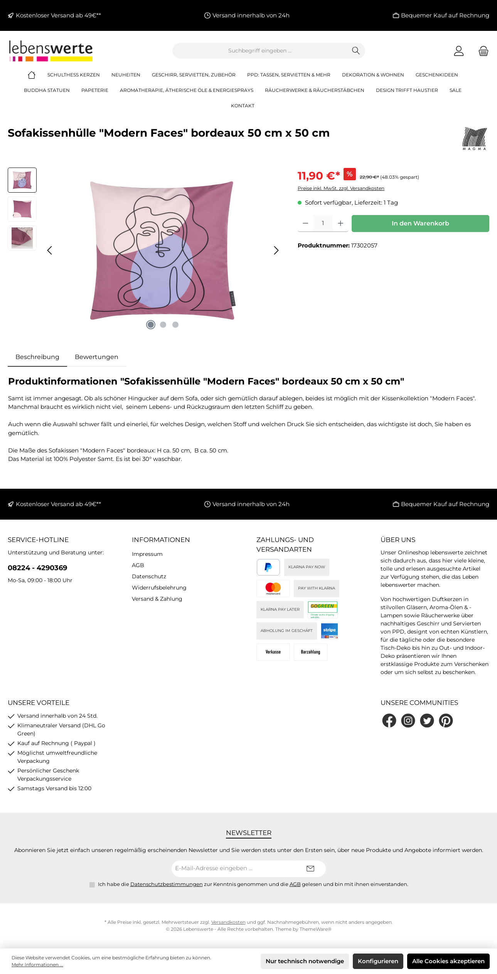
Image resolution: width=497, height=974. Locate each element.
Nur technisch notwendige (305, 961)
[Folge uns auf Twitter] (427, 720)
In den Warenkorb (420, 223)
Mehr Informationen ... (37, 964)
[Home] (37, 75)
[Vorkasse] (273, 652)
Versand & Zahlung (157, 598)
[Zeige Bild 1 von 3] (151, 325)
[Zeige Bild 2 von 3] (163, 325)
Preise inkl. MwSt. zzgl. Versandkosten (341, 188)
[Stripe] (329, 631)
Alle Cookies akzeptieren (448, 961)
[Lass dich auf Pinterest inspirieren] (446, 720)
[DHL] (323, 609)
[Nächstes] (276, 250)
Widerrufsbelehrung (159, 587)
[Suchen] (356, 51)
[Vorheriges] (50, 250)
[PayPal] (268, 567)
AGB (138, 565)
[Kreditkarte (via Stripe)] (273, 588)
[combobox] (259, 51)
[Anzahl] (323, 223)
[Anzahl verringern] (305, 223)
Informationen (161, 540)
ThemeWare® (316, 929)
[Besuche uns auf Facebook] (389, 720)
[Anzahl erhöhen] (341, 223)
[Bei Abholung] (310, 652)
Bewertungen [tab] (96, 357)
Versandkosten (228, 922)
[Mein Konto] (458, 51)
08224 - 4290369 (37, 568)
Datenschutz (149, 576)
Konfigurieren (378, 961)
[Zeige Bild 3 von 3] (175, 325)
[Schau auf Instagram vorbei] (408, 720)
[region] (145, 251)
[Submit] (310, 869)
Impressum (147, 554)
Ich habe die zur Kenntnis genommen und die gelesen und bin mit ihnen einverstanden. (253, 884)
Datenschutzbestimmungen (166, 884)
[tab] (37, 357)
